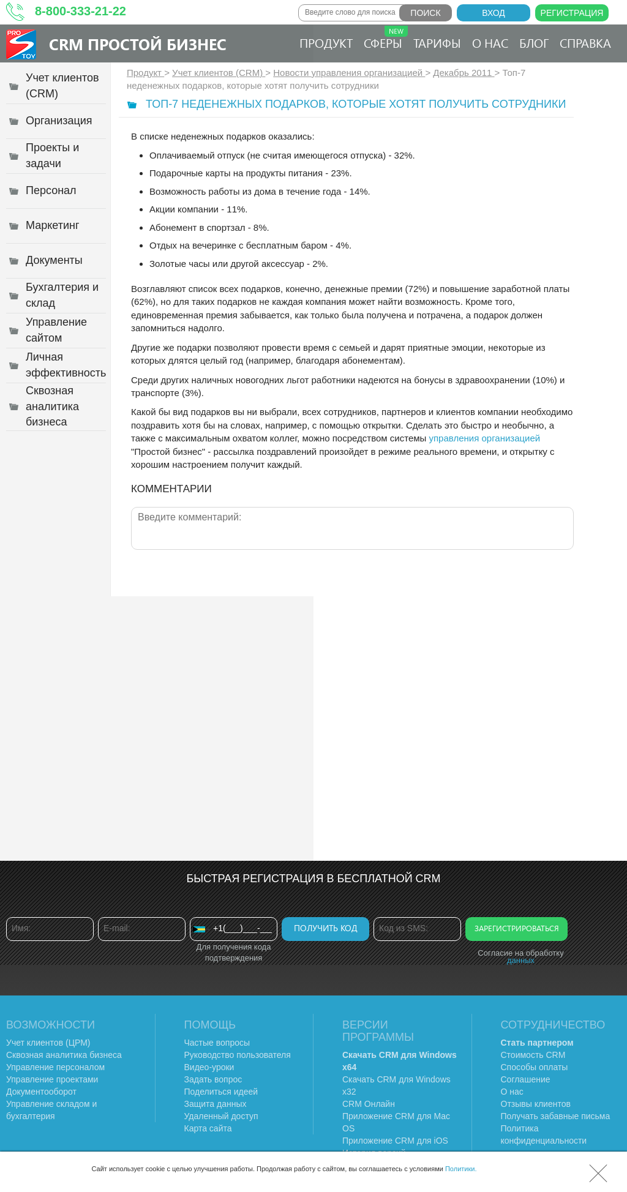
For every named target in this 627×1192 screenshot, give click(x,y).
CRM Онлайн (368, 1104)
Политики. (461, 1168)
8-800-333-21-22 (80, 11)
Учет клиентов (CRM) (218, 72)
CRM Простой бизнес (138, 44)
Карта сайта (208, 1128)
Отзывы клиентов (536, 1104)
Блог (534, 42)
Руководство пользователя (237, 1055)
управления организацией (485, 438)
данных (521, 960)
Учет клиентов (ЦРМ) (48, 1043)
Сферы (386, 38)
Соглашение (525, 1079)
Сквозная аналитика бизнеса (64, 1055)
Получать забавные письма (555, 1116)
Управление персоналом (55, 1067)
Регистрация (572, 13)
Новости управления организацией (349, 72)
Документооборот (41, 1091)
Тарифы (437, 42)
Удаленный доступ (221, 1116)
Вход (493, 13)
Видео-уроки (209, 1067)
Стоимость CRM (533, 1055)
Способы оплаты (534, 1067)
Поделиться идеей (221, 1091)
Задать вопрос (213, 1079)
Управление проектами (52, 1079)
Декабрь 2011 (463, 72)
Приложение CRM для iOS (395, 1140)
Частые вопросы (217, 1043)
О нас (490, 42)
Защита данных (215, 1104)
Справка (585, 42)
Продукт (326, 42)
